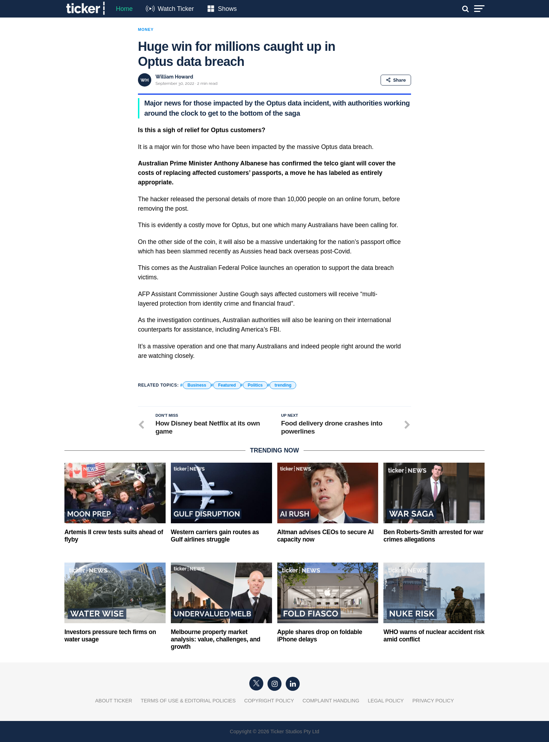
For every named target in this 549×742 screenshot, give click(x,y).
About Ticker (113, 700)
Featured (227, 385)
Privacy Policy (433, 700)
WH (144, 80)
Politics (255, 385)
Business (197, 385)
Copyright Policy (269, 700)
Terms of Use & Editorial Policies (188, 700)
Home (124, 8)
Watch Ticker (176, 8)
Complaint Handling (331, 700)
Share (396, 80)
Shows (227, 8)
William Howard (174, 77)
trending (282, 385)
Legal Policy (386, 700)
